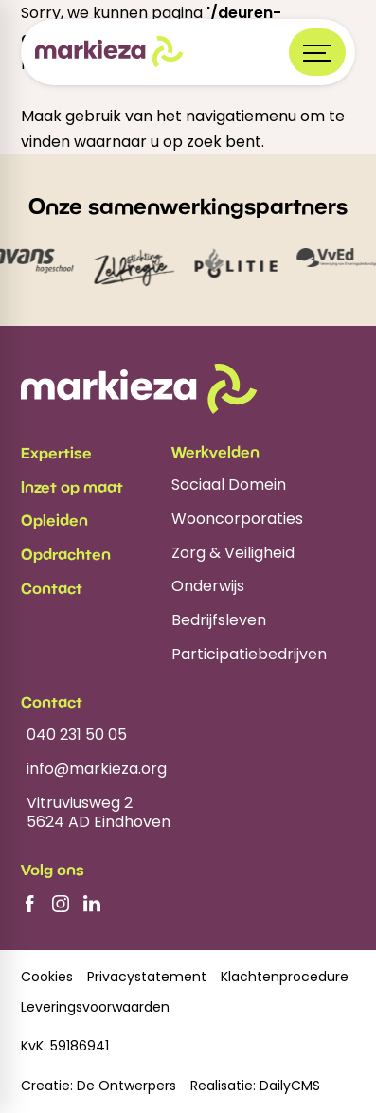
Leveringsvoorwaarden (95, 1007)
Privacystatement (146, 977)
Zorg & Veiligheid (233, 554)
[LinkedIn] (91, 903)
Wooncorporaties (237, 520)
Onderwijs (207, 587)
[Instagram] (60, 903)
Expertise (56, 452)
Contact (51, 588)
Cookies (47, 977)
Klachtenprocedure (285, 977)
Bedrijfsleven (218, 621)
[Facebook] (29, 903)
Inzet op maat (72, 486)
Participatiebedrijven (249, 655)
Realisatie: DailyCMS (255, 1086)
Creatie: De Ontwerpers (98, 1086)
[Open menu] (317, 52)
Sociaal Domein (228, 485)
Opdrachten (66, 554)
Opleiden (54, 520)
